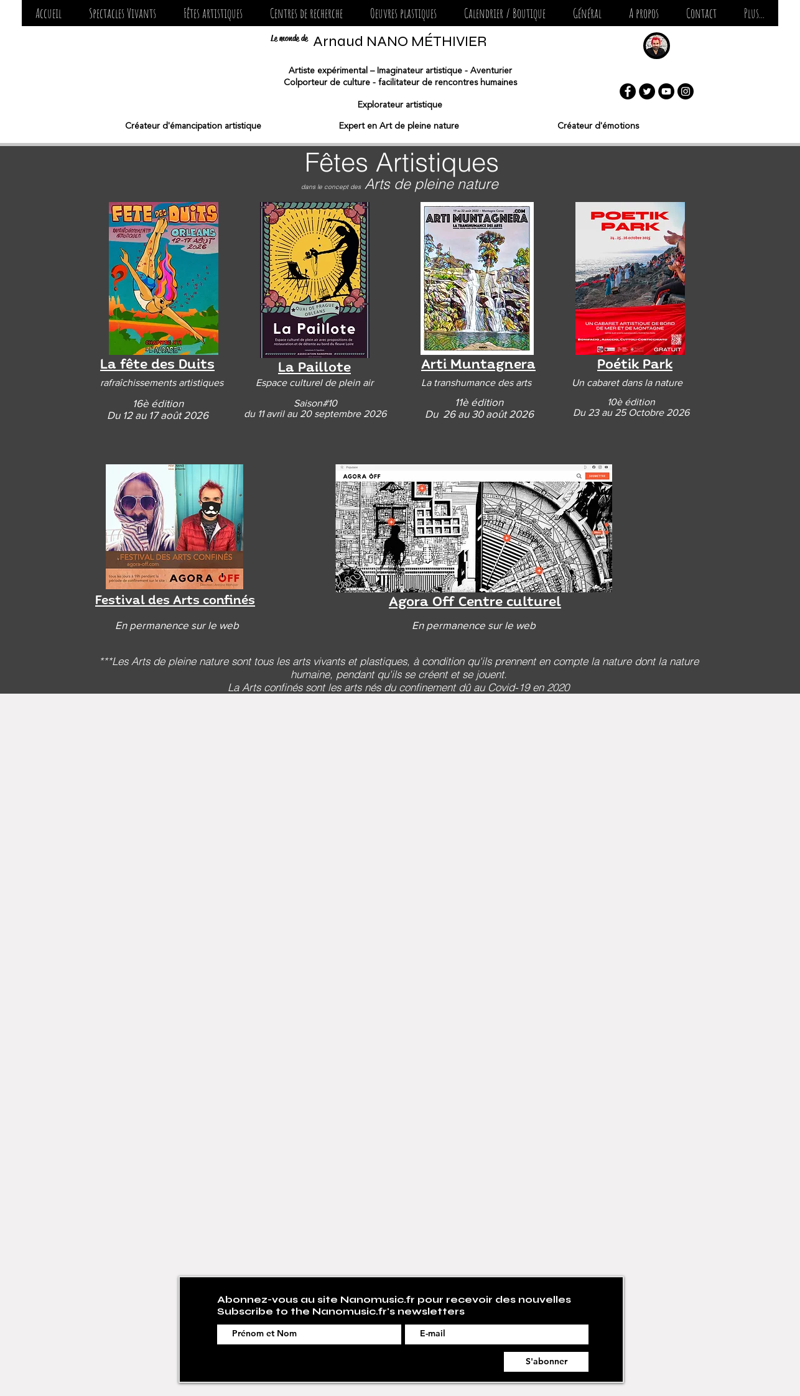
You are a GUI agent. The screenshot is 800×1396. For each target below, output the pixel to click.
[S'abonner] (546, 1362)
